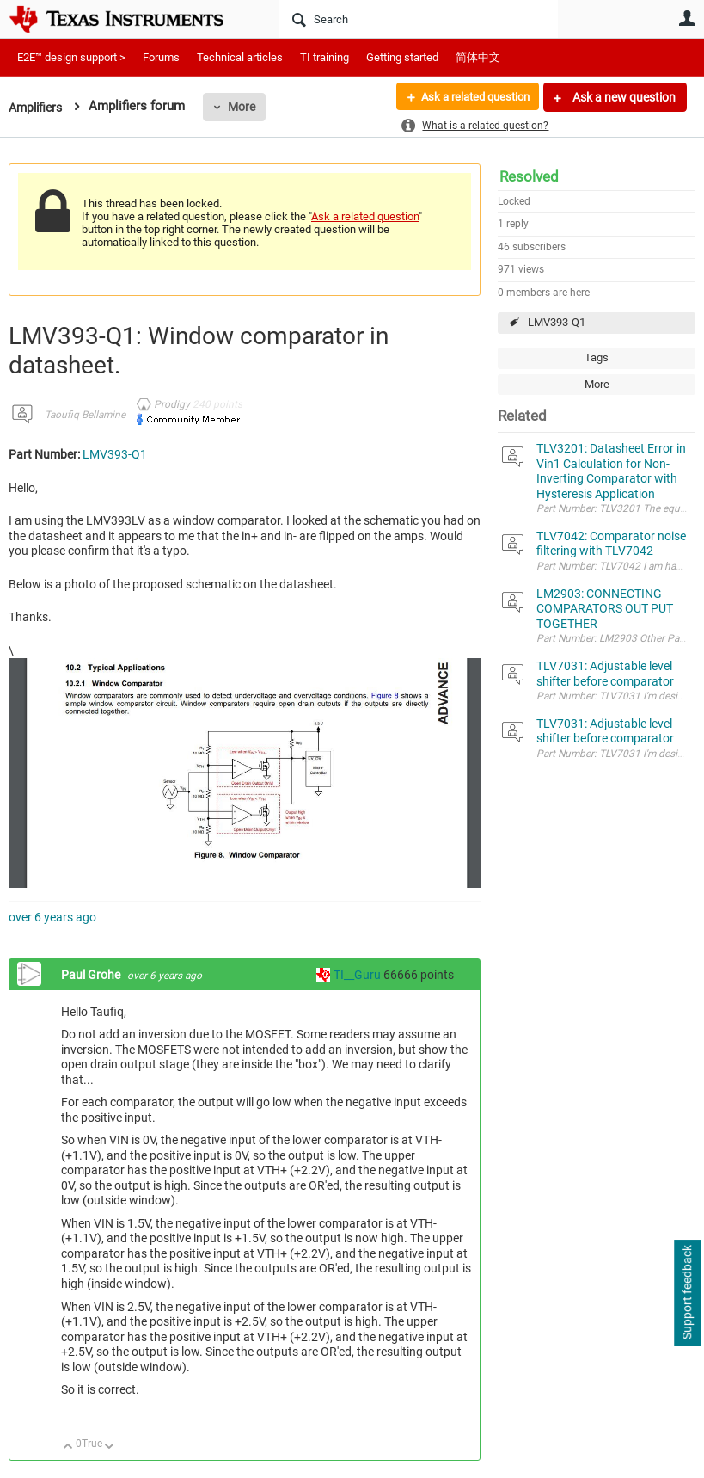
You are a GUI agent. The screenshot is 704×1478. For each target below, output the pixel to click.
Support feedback (687, 1293)
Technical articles (240, 57)
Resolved (529, 176)
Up (68, 1447)
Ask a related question (469, 97)
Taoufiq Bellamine (85, 415)
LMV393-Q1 (556, 322)
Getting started (402, 57)
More (246, 107)
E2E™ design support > (71, 57)
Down (109, 1447)
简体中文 (478, 57)
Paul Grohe (92, 975)
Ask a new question (623, 97)
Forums (161, 57)
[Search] (418, 19)
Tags (597, 357)
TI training (324, 57)
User (686, 18)
